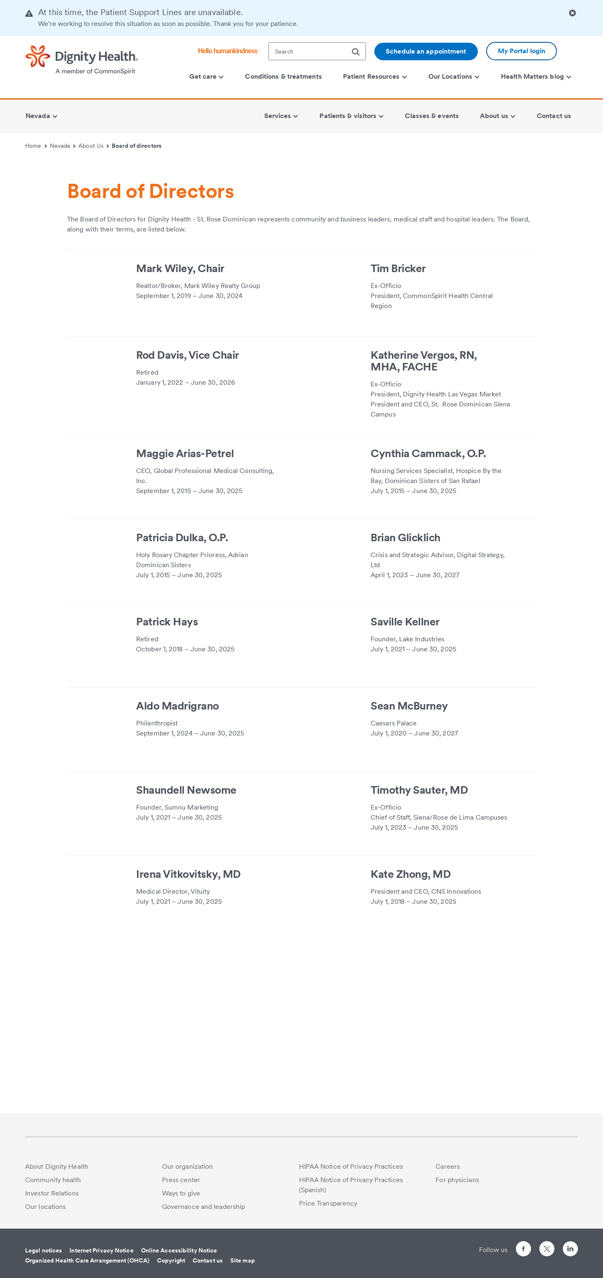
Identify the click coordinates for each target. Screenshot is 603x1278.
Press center (181, 1180)
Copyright (171, 1260)
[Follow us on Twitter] (546, 1245)
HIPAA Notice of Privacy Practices (351, 1166)
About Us (93, 145)
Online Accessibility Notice (179, 1250)
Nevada (63, 145)
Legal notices (43, 1250)
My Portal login (522, 51)
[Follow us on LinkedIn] (570, 1250)
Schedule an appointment (426, 51)
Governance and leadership (203, 1207)
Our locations (45, 1207)
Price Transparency (328, 1203)
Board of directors (137, 145)
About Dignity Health (56, 1166)
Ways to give (181, 1193)
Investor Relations (52, 1193)
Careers (448, 1166)
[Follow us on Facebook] (523, 1250)
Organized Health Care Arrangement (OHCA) (87, 1260)
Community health (53, 1180)
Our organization (187, 1166)
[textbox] (317, 51)
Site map (242, 1260)
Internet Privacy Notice (101, 1250)
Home (36, 145)
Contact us (208, 1260)
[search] (359, 52)
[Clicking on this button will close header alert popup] (572, 13)
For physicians (457, 1180)
